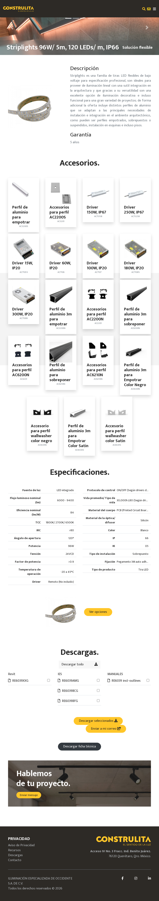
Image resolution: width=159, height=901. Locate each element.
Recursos (14, 850)
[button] (12, 27)
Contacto (14, 860)
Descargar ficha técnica (79, 746)
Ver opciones (98, 612)
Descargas (15, 855)
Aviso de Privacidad (21, 845)
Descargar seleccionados (98, 721)
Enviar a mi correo (106, 729)
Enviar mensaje (29, 795)
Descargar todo (79, 664)
